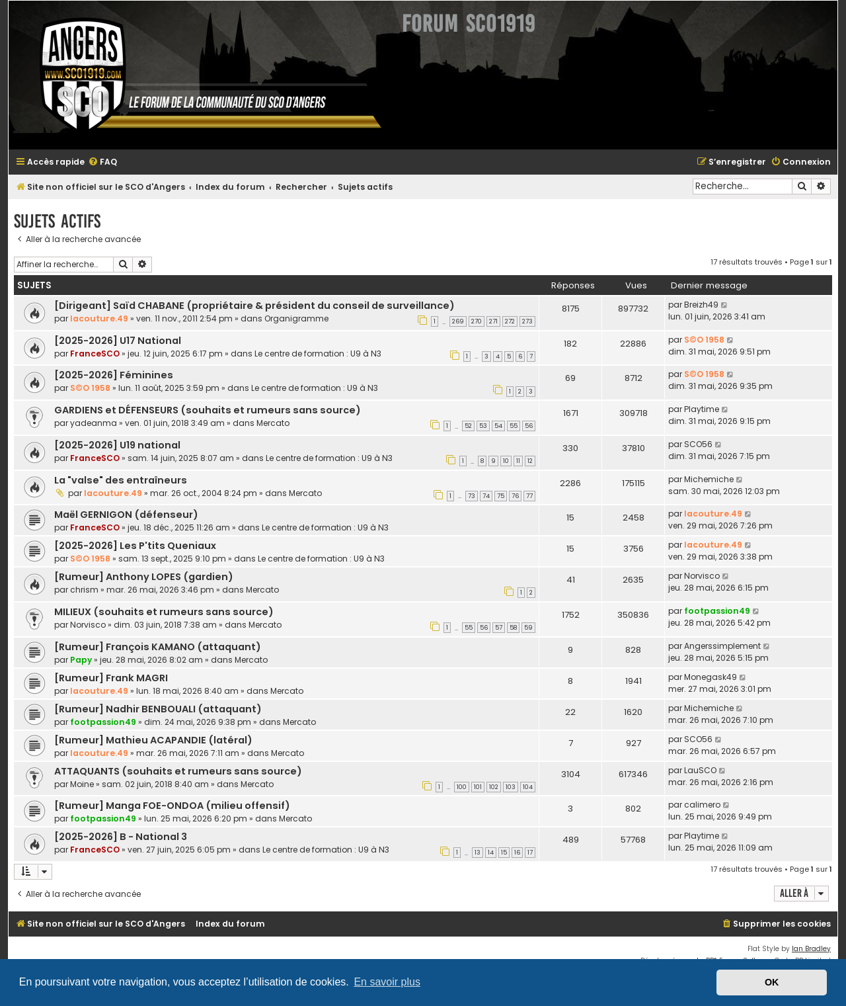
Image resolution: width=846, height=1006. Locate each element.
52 (468, 426)
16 (517, 853)
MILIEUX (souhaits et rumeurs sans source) (164, 611)
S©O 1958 (704, 339)
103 (511, 787)
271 (493, 321)
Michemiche (709, 479)
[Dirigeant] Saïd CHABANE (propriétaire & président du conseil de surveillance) (254, 305)
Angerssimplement (722, 645)
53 (483, 426)
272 (510, 321)
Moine (82, 784)
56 (529, 426)
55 (514, 426)
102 (493, 787)
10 (506, 461)
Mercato (272, 423)
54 (498, 426)
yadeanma (93, 423)
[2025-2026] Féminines (113, 375)
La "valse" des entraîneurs (120, 480)
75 (500, 496)
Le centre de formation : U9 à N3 (317, 353)
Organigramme (296, 318)
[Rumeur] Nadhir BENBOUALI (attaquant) (158, 709)
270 (476, 321)
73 (471, 496)
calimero (702, 804)
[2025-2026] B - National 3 (120, 836)
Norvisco (702, 575)
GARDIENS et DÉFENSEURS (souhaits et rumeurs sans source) (207, 410)
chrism (84, 589)
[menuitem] (102, 162)
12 (530, 461)
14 (491, 853)
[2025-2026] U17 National (117, 340)
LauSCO (700, 770)
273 (527, 321)
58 (513, 628)
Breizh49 (701, 304)
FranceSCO (95, 353)
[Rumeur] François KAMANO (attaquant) (157, 646)
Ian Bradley (811, 949)
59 (528, 628)
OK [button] (772, 982)
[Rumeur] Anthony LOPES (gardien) (143, 576)
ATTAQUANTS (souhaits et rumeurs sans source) (178, 771)
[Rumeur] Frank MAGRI (111, 678)
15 (504, 853)
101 (478, 787)
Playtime (701, 409)
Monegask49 (710, 677)
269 (458, 321)
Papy (81, 659)
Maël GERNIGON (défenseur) (126, 514)
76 (515, 496)
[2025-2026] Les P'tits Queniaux (135, 545)
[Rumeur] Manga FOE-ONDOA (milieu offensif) (172, 805)
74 (486, 496)
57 (498, 628)
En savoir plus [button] (387, 981)
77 (529, 496)
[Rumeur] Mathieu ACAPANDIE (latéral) (153, 740)
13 (478, 853)
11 (518, 461)
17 (530, 853)
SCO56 (698, 444)
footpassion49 (717, 610)
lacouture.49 (99, 318)
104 (528, 787)
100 (462, 787)
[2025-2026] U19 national (117, 445)
